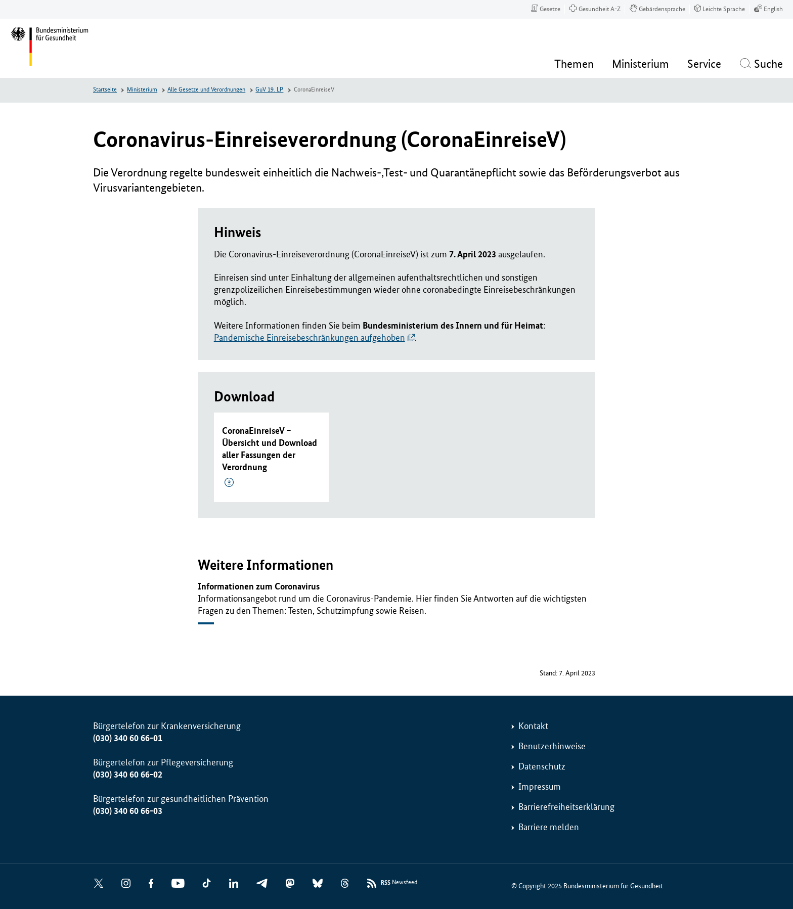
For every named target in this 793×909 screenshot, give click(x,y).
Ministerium (142, 89)
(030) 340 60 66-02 (127, 774)
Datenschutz (541, 766)
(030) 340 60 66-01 (127, 738)
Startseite (105, 89)
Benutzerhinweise (552, 746)
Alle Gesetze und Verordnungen (206, 89)
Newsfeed (399, 883)
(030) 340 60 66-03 (127, 810)
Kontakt (533, 726)
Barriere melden (548, 827)
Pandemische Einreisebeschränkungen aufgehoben (309, 338)
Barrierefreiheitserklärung (566, 807)
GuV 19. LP (269, 89)
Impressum (539, 787)
